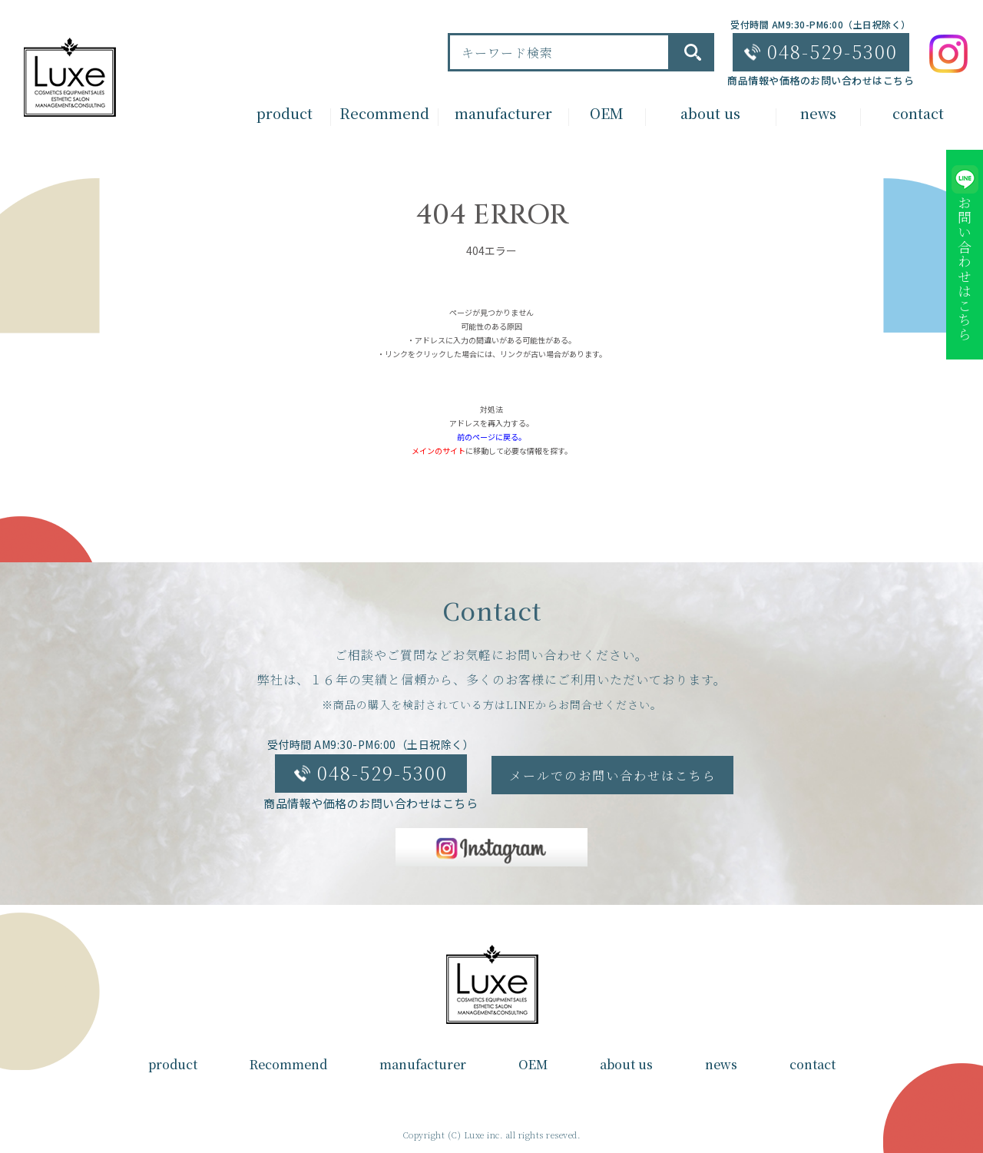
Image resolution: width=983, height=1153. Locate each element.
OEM (533, 1064)
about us (626, 1064)
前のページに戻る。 (491, 436)
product (172, 1064)
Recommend (288, 1064)
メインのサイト (438, 450)
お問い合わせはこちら (965, 269)
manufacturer (422, 1064)
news (721, 1064)
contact (812, 1064)
